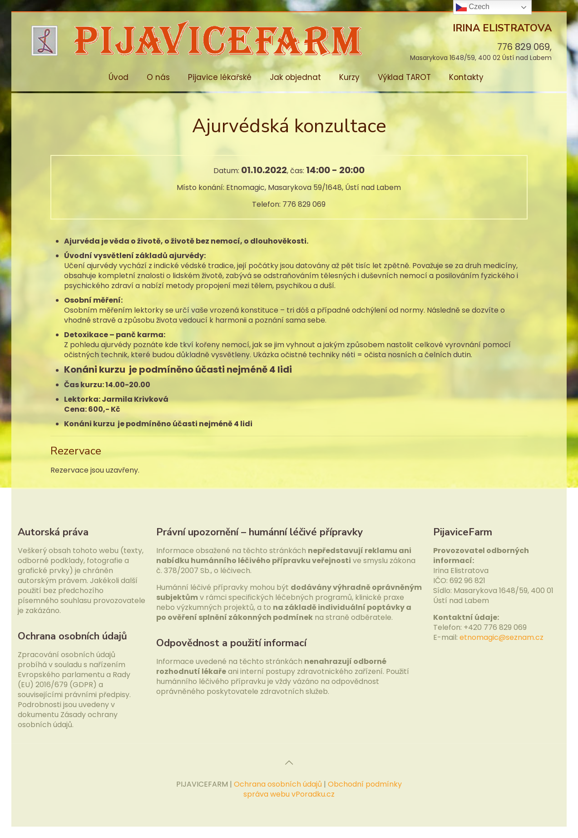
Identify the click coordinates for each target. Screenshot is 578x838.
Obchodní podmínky (365, 784)
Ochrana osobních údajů (278, 784)
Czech (472, 7)
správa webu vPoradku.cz (289, 794)
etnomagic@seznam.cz (501, 637)
